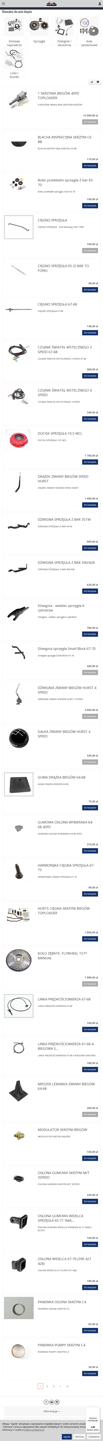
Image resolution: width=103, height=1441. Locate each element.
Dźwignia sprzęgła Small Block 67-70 (67, 648)
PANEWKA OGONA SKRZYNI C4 (62, 1302)
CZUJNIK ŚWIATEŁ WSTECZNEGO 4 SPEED (65, 392)
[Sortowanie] (91, 82)
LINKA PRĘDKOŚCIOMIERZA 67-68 (64, 999)
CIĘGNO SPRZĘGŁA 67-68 (57, 304)
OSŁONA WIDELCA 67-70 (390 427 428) (64, 1261)
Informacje (51, 1411)
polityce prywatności (34, 1429)
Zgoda (66, 1436)
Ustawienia (93, 1436)
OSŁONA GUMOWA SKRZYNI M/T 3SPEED (63, 1175)
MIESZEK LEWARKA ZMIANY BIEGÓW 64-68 (66, 1086)
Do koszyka (90, 165)
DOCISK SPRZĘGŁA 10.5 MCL (60, 433)
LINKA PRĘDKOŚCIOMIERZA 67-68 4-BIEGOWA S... (66, 1046)
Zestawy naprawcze (14, 41)
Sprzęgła (39, 39)
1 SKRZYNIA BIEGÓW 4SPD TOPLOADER (58, 95)
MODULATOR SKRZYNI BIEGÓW (62, 1129)
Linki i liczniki (14, 71)
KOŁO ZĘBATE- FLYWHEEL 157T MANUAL (62, 955)
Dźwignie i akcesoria (64, 41)
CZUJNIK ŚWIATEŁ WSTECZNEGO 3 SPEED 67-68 (65, 349)
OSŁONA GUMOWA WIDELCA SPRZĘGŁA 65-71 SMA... (60, 1218)
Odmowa (79, 1436)
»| (67, 1386)
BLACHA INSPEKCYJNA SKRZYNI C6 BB (64, 139)
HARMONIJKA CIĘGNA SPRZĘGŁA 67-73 (66, 867)
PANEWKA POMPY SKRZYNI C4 (61, 1345)
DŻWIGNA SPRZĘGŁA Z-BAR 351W (64, 519)
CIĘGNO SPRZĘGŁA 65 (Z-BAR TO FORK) (63, 268)
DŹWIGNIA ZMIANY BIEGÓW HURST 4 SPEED (67, 690)
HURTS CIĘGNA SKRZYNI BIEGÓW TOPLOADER (64, 910)
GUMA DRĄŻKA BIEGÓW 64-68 (61, 777)
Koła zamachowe (89, 39)
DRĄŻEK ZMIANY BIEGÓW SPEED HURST (63, 478)
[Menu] (98, 1409)
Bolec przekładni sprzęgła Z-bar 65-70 (66, 182)
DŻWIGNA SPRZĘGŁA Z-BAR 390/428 (66, 562)
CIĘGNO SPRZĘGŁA (52, 220)
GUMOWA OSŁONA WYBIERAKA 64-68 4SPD (65, 824)
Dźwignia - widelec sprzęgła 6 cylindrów (61, 608)
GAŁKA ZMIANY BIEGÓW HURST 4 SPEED (64, 733)
